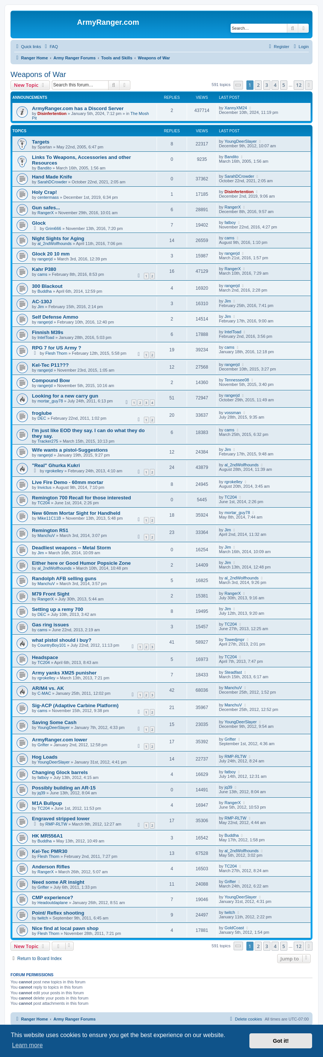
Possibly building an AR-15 (64, 788)
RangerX (46, 212)
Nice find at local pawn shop (65, 928)
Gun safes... (46, 207)
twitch (43, 918)
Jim (41, 306)
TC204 (44, 503)
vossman (233, 412)
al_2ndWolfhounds (55, 243)
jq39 (41, 793)
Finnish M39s (47, 332)
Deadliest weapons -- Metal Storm (71, 547)
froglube (42, 413)
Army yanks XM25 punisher (64, 673)
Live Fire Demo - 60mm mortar (67, 482)
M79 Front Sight (50, 594)
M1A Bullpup (47, 803)
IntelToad (46, 337)
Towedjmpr (235, 639)
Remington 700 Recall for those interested (81, 498)
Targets (41, 142)
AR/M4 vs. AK (48, 688)
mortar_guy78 (50, 401)
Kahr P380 (44, 269)
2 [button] (258, 85)
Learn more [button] (27, 1045)
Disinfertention (52, 113)
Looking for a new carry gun (65, 396)
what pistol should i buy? (61, 640)
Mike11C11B (49, 518)
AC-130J (42, 301)
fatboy (230, 222)
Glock (39, 223)
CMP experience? (52, 897)
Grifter (43, 744)
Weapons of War (38, 74)
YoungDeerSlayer (241, 141)
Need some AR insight (58, 882)
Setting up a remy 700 (57, 609)
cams (229, 238)
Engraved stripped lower (61, 818)
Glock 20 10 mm (50, 254)
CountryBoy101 (52, 645)
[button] (238, 85)
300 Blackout (47, 286)
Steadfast (233, 672)
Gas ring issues (50, 625)
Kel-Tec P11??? (50, 365)
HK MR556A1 (47, 836)
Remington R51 (50, 530)
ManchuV (46, 535)
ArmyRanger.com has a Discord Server (78, 108)
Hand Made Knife (52, 177)
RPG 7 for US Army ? (56, 348)
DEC (42, 418)
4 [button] (275, 85)
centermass (48, 197)
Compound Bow (51, 380)
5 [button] (283, 85)
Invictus (44, 487)
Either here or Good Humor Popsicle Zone (81, 563)
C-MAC (44, 693)
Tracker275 (48, 441)
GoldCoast (234, 927)
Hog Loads (44, 757)
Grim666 (53, 228)
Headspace (45, 657)
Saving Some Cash (54, 722)
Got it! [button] (281, 1041)
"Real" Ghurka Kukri (56, 465)
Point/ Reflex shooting (58, 913)
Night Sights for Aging (58, 238)
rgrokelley (54, 471)
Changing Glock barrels (60, 772)
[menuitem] (50, 46)
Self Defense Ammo (55, 317)
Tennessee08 (237, 380)
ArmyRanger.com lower (59, 739)
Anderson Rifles (51, 866)
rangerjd (45, 259)
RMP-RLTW (235, 756)
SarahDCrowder (52, 182)
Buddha (45, 291)
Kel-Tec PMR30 (49, 851)
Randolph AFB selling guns (64, 578)
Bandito (44, 168)
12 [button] (299, 85)
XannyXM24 (236, 108)
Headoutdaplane (53, 902)
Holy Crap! (44, 192)
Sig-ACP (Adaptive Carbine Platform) (75, 705)
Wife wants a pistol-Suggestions (70, 450)
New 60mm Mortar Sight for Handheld (76, 513)
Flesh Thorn (56, 353)
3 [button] (267, 85)
